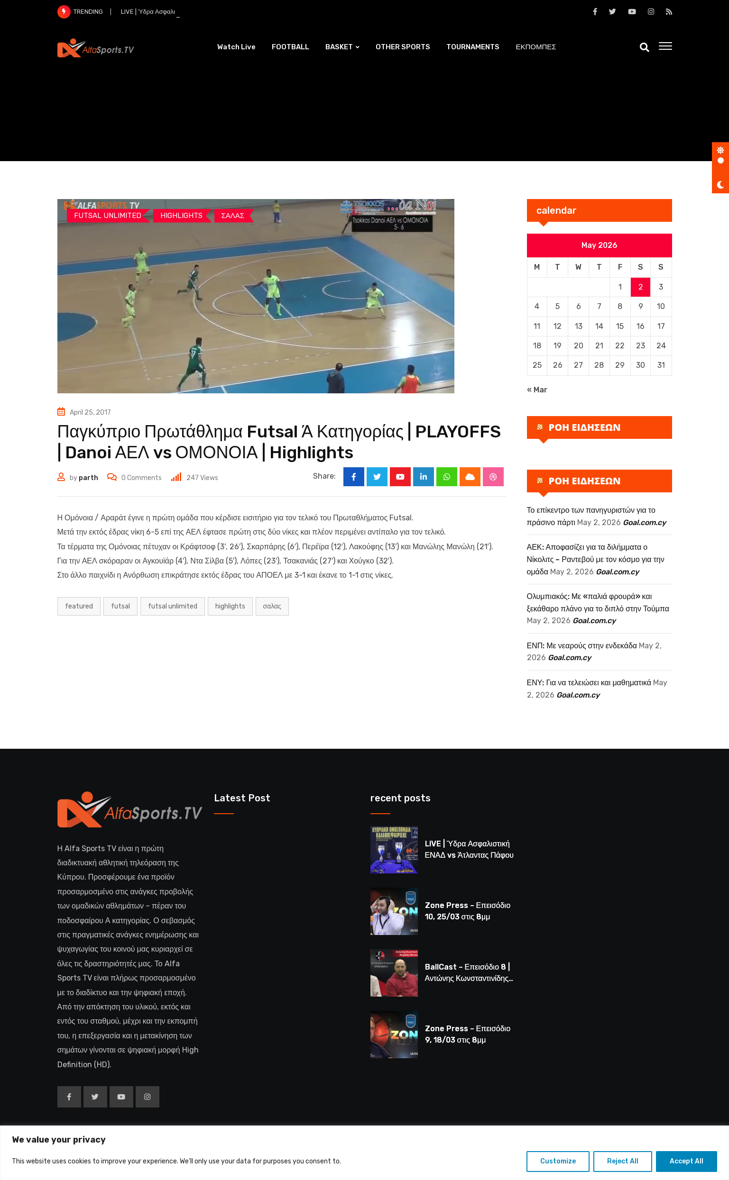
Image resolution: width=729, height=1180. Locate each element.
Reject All (622, 1161)
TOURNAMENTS (472, 47)
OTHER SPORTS (403, 47)
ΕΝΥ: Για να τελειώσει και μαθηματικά (589, 682)
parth (88, 478)
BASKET (339, 47)
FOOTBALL (290, 47)
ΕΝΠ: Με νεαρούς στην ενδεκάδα (582, 645)
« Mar (537, 389)
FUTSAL (120, 606)
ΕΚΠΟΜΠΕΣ (536, 47)
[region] (364, 1153)
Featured (79, 606)
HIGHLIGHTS (230, 606)
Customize (558, 1161)
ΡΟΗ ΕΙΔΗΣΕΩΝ (585, 427)
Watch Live (236, 47)
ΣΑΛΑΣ (272, 606)
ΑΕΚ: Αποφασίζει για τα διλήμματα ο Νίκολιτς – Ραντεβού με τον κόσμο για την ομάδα (595, 559)
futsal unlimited (172, 606)
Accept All (686, 1161)
